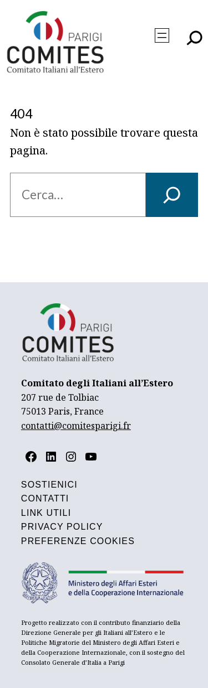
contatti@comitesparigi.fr (76, 426)
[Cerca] (172, 195)
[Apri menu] (162, 35)
